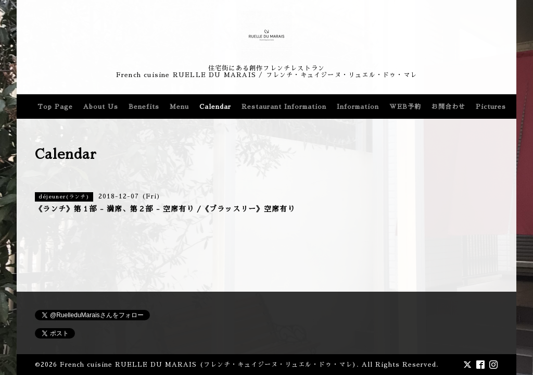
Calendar (215, 107)
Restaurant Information (284, 107)
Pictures (491, 107)
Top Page (55, 107)
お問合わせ (448, 107)
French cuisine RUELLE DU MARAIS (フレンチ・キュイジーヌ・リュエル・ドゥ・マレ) (208, 364)
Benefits (144, 107)
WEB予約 (405, 107)
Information (358, 107)
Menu (179, 107)
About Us (100, 107)
